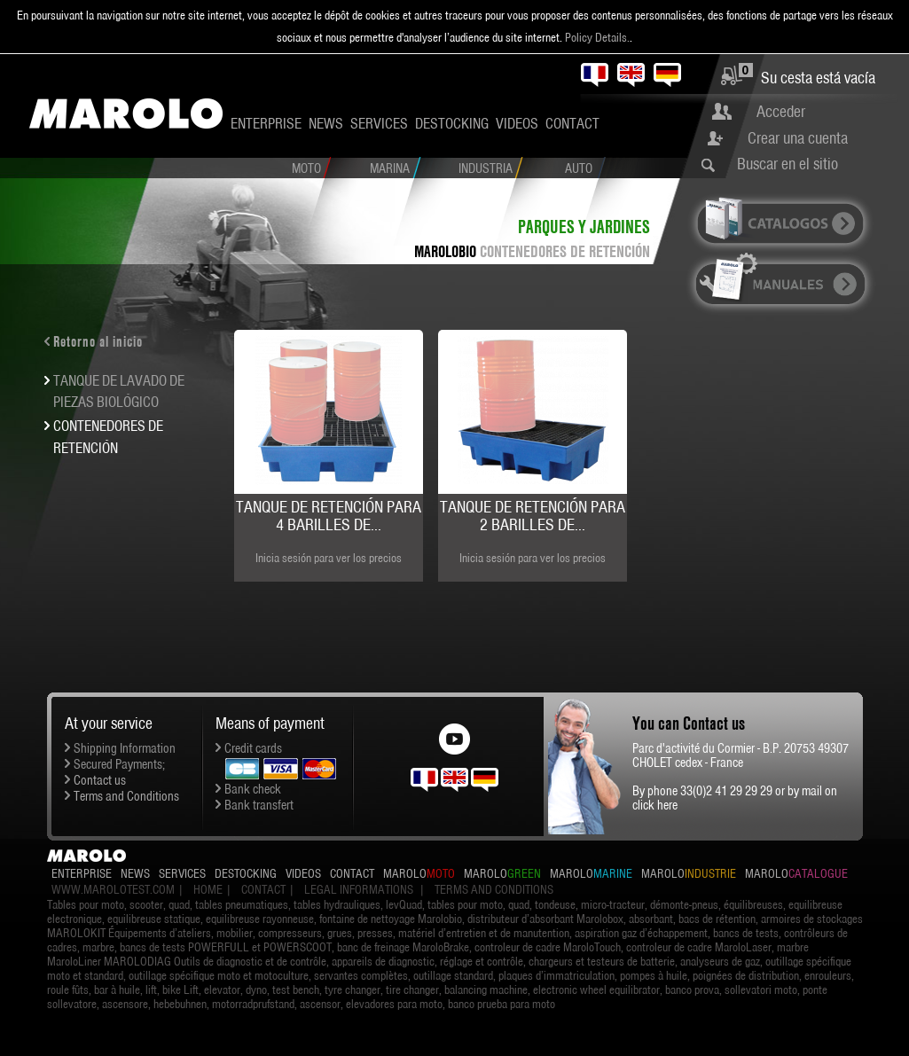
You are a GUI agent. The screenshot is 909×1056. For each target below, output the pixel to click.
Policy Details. (597, 37)
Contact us (100, 780)
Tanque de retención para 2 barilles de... (532, 516)
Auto (578, 168)
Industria (485, 168)
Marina (390, 168)
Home (208, 889)
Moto (306, 168)
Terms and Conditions (126, 796)
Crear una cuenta (798, 138)
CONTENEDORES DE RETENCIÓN (565, 251)
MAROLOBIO (445, 251)
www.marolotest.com (113, 889)
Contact (572, 123)
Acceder (780, 111)
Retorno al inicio (98, 341)
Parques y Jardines (584, 227)
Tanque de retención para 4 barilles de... (328, 516)
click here (655, 805)
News (326, 123)
